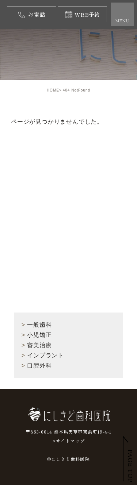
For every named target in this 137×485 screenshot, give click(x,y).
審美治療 (37, 345)
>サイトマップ (68, 441)
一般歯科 (37, 325)
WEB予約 (82, 14)
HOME (53, 90)
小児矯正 (37, 335)
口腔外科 (37, 365)
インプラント (43, 355)
